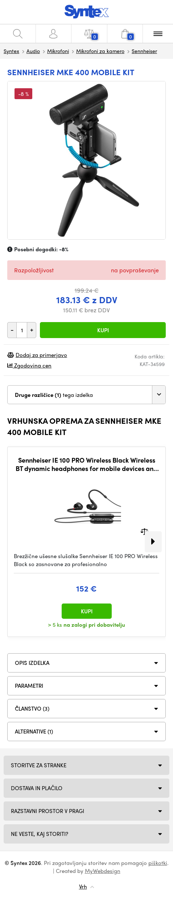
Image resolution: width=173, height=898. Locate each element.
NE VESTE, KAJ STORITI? (39, 834)
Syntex (11, 50)
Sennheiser (144, 50)
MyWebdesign (102, 871)
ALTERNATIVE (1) (34, 731)
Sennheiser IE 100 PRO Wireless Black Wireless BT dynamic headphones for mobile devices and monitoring (86, 464)
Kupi (103, 330)
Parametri (29, 686)
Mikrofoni (58, 50)
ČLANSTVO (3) (32, 708)
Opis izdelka (32, 663)
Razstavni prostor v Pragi (47, 811)
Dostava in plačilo (36, 788)
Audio (33, 50)
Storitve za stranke (38, 765)
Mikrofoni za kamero (100, 50)
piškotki (157, 863)
